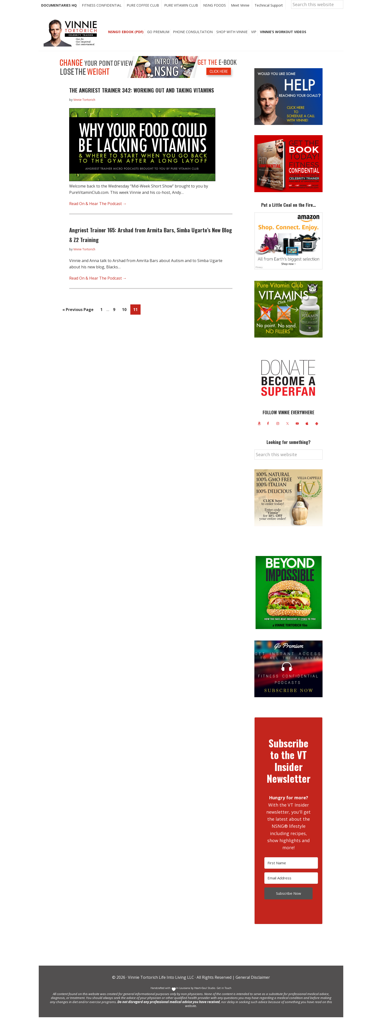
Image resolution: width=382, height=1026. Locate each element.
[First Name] (291, 871)
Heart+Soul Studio (204, 996)
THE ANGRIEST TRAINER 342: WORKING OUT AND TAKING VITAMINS (141, 99)
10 (125, 318)
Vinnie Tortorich (72, 41)
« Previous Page (78, 319)
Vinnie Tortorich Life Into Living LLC (161, 986)
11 (137, 318)
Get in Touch (224, 996)
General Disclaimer (252, 986)
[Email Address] (291, 887)
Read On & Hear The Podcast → (98, 212)
